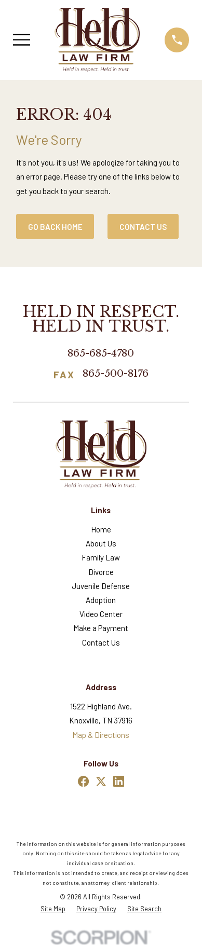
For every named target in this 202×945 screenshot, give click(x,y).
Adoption (101, 600)
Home (101, 529)
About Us (101, 543)
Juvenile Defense (101, 586)
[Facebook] (83, 781)
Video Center (101, 614)
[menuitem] (53, 909)
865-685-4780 (101, 353)
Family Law (101, 557)
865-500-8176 (116, 374)
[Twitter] (101, 781)
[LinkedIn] (118, 781)
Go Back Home (55, 226)
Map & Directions (100, 734)
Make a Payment (100, 628)
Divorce (101, 572)
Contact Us (143, 226)
